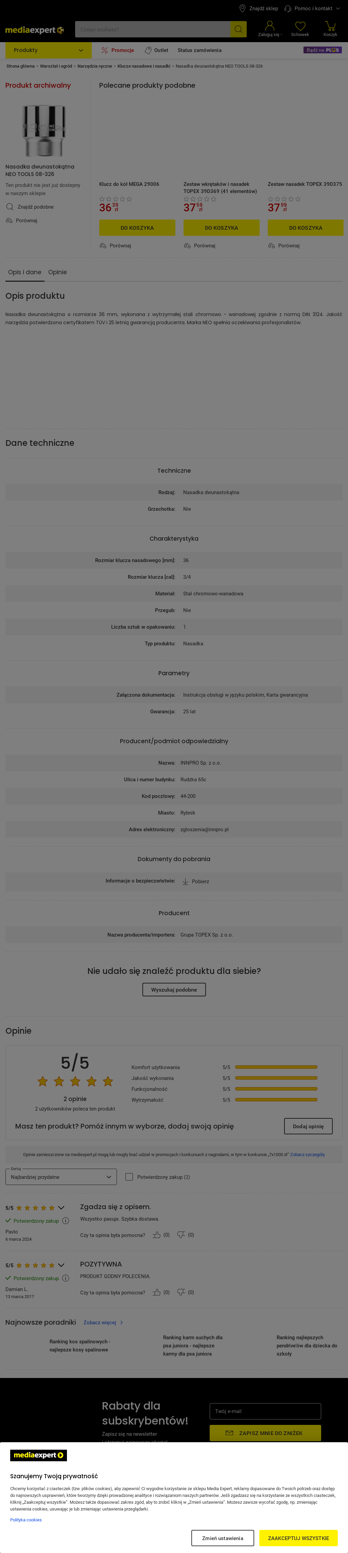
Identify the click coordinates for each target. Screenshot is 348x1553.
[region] (174, 1497)
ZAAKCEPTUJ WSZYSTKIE (298, 1538)
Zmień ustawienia (222, 1538)
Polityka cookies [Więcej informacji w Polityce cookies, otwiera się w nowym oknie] (26, 1520)
